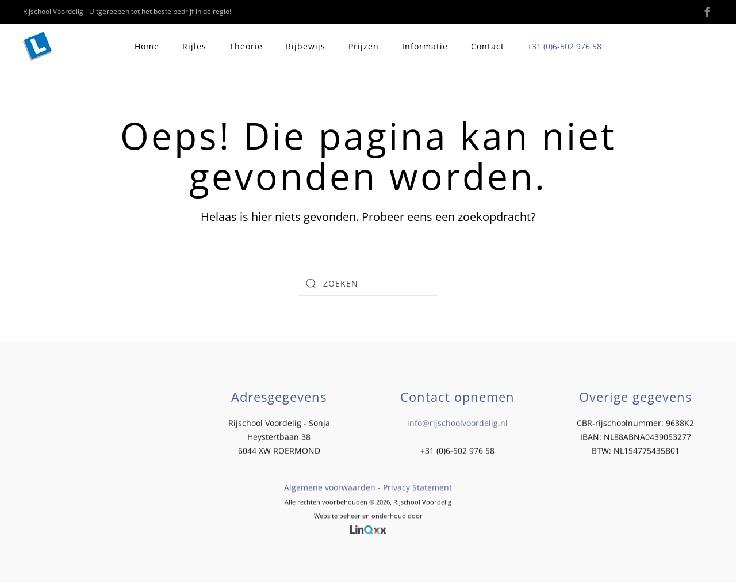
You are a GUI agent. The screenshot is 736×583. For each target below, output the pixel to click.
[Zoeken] (368, 284)
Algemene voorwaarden (329, 486)
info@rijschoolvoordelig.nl (457, 422)
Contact (487, 46)
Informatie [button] (425, 46)
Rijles (194, 46)
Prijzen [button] (363, 46)
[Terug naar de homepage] (39, 47)
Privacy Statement (417, 486)
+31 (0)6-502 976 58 (564, 46)
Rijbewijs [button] (305, 46)
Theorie (246, 46)
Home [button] (147, 46)
